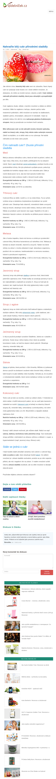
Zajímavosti (14, 49)
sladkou (26, 275)
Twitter (15, 489)
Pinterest (22, 489)
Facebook (7, 489)
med (14, 164)
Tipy (20, 49)
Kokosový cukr (23, 404)
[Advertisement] (28, 28)
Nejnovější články (28, 583)
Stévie (5, 367)
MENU (52, 11)
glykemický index (28, 313)
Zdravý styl (26, 49)
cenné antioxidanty (30, 164)
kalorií (38, 455)
